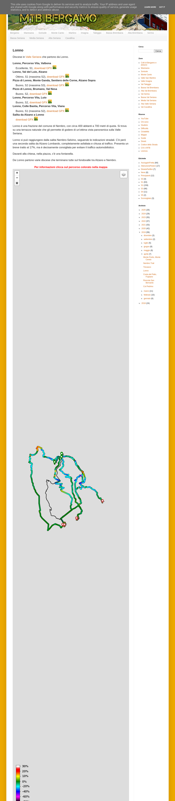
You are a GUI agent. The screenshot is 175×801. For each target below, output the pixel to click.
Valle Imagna (146, 81)
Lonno (146, 271)
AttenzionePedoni (148, 166)
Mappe (144, 135)
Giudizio (144, 125)
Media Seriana (36, 38)
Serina (150, 33)
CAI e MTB (145, 148)
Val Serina (145, 94)
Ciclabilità (145, 132)
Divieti (143, 141)
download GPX (43, 68)
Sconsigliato (146, 198)
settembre (148, 239)
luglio (146, 243)
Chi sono (144, 122)
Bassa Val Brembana (150, 88)
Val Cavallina (146, 107)
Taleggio (97, 33)
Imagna (84, 33)
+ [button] (17, 173)
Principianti (145, 175)
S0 (142, 179)
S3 (142, 189)
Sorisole (43, 33)
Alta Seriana (55, 38)
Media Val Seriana (148, 100)
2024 (144, 214)
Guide (143, 138)
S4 (142, 192)
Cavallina (70, 38)
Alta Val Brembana (149, 91)
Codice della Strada (149, 145)
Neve (143, 172)
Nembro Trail (148, 263)
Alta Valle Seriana (148, 104)
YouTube (144, 118)
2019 (144, 232)
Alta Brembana (135, 33)
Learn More (150, 7)
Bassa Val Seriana (148, 97)
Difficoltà (144, 128)
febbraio (147, 295)
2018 (144, 303)
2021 (144, 225)
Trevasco (147, 267)
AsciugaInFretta (147, 163)
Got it (162, 7)
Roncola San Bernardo (148, 281)
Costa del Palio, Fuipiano (150, 275)
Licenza (144, 151)
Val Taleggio (146, 84)
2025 (144, 210)
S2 (142, 185)
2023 (144, 217)
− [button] (17, 178)
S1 (142, 182)
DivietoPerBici (147, 169)
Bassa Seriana (17, 38)
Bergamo (14, 33)
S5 (142, 195)
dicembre (148, 235)
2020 (144, 228)
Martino (72, 33)
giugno (147, 246)
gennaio (147, 298)
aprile (146, 254)
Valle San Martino (148, 78)
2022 (144, 221)
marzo (147, 291)
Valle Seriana (33, 56)
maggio (147, 250)
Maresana (29, 33)
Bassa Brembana (114, 33)
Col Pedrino (148, 286)
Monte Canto (57, 33)
